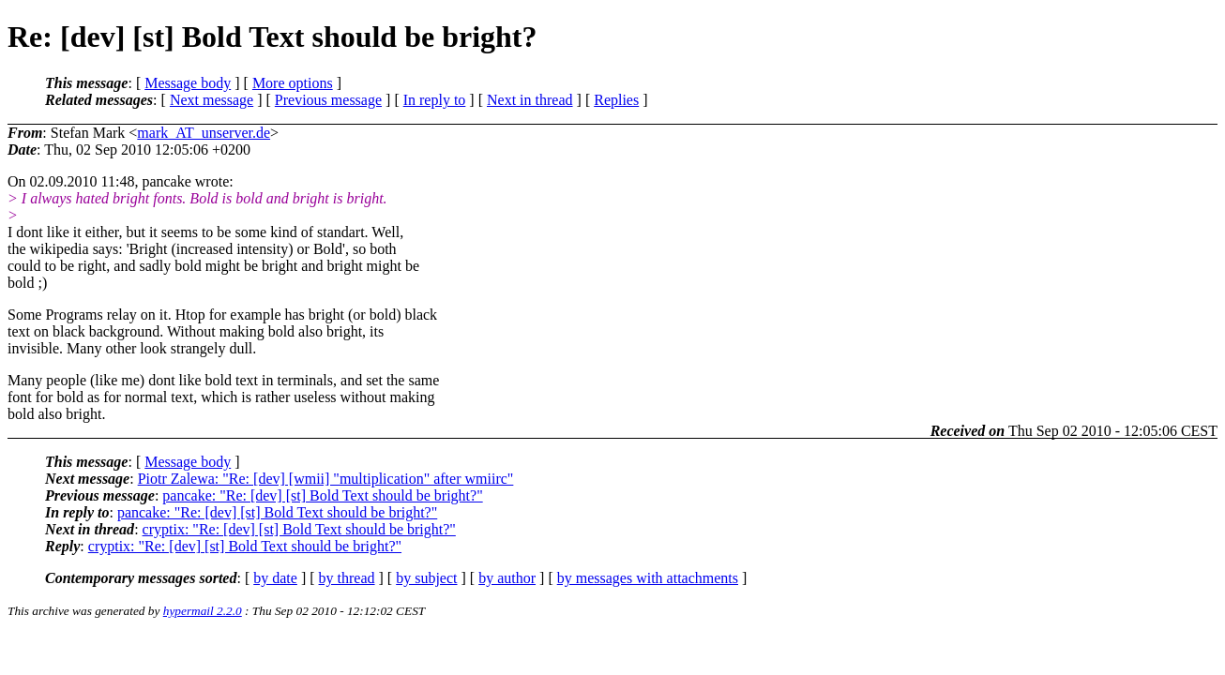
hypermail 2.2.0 (202, 611)
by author (507, 578)
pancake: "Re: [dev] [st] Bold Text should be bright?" (322, 495)
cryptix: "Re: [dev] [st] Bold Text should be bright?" (299, 529)
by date (275, 578)
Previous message (328, 100)
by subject (426, 578)
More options (292, 83)
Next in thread (530, 100)
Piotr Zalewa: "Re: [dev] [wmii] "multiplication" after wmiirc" (326, 479)
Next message (211, 100)
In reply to (434, 100)
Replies (616, 100)
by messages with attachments (647, 578)
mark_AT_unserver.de (203, 133)
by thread (347, 578)
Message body (187, 83)
